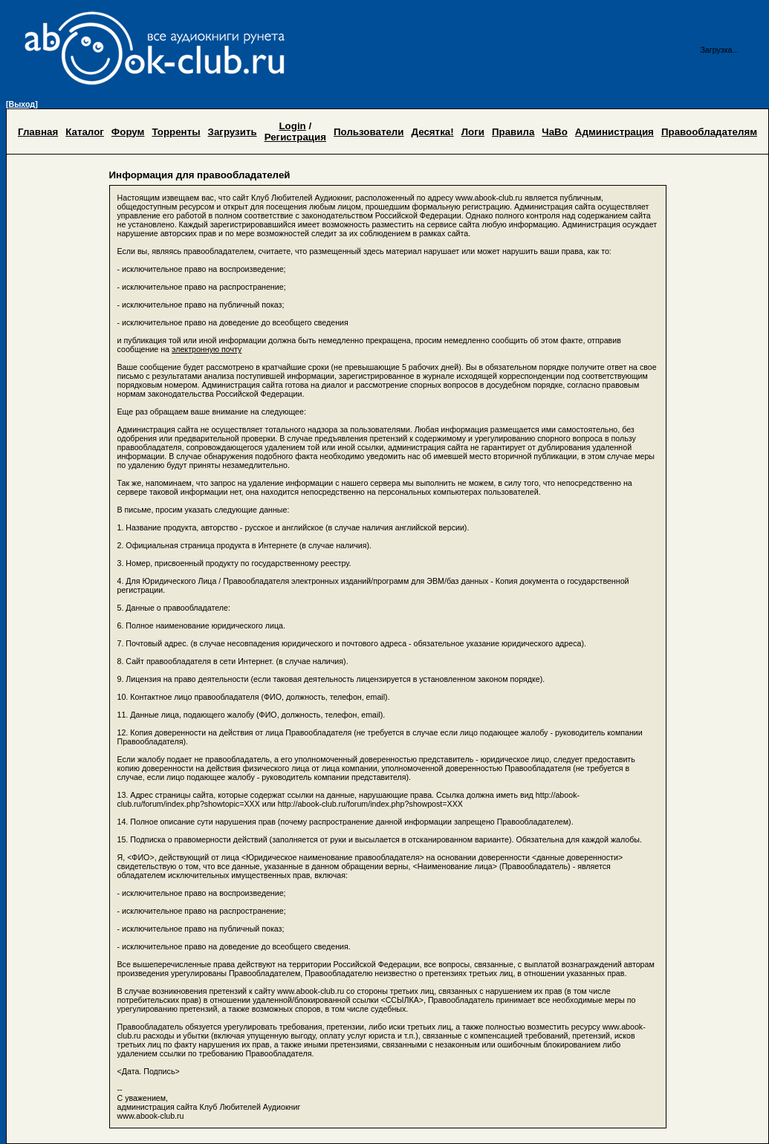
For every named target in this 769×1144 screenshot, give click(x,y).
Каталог (84, 131)
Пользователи (369, 131)
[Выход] (22, 104)
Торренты (176, 131)
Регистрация (295, 137)
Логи (472, 131)
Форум (128, 131)
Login (292, 125)
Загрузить (232, 131)
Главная (38, 131)
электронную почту (206, 349)
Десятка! (433, 131)
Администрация (614, 131)
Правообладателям (709, 131)
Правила (513, 131)
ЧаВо (555, 131)
